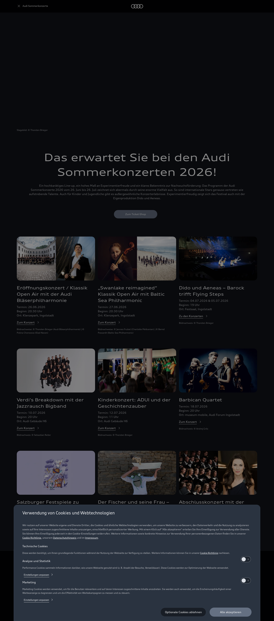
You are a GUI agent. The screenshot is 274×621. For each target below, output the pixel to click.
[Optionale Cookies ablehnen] (183, 612)
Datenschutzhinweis (64, 537)
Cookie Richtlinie (31, 537)
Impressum (91, 537)
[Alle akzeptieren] (231, 612)
